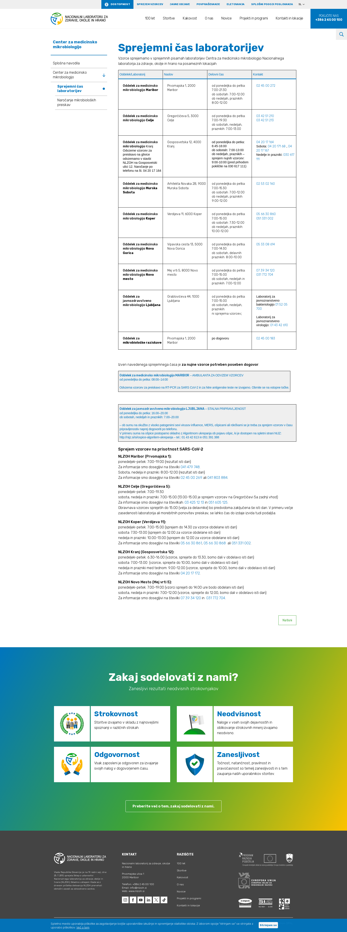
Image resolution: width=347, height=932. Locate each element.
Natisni (287, 620)
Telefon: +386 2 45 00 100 (138, 884)
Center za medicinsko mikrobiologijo (70, 74)
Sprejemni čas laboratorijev (70, 88)
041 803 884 (217, 478)
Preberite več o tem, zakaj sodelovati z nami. (173, 806)
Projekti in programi (254, 18)
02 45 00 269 (191, 478)
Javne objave (180, 4)
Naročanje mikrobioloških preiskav (76, 102)
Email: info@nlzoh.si (134, 887)
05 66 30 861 (191, 543)
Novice (226, 18)
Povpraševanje (208, 4)
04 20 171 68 (276, 146)
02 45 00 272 (265, 86)
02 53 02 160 (265, 184)
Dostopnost (120, 4)
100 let (150, 18)
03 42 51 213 (265, 120)
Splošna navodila (66, 63)
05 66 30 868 (215, 543)
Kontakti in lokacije (289, 18)
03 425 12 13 (194, 502)
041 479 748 (190, 467)
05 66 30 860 (266, 214)
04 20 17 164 (265, 142)
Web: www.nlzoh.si (133, 891)
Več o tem (82, 927)
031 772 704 (264, 275)
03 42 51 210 (265, 116)
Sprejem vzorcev (150, 4)
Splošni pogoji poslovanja (272, 4)
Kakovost (190, 18)
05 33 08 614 (265, 244)
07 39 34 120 (265, 270)
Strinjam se (268, 925)
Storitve (169, 18)
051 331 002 (265, 218)
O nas (209, 18)
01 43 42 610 (279, 325)
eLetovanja (236, 4)
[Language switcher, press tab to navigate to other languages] (303, 4)
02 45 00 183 (265, 338)
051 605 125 (217, 502)
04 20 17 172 (190, 573)
